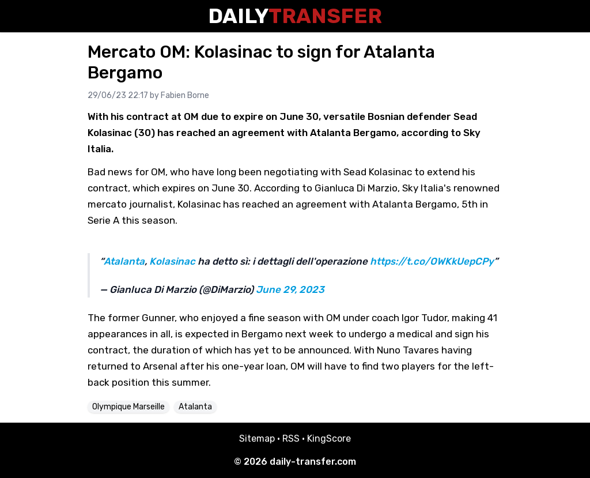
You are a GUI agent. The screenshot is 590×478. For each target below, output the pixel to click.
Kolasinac (172, 261)
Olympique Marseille (128, 407)
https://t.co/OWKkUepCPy (432, 261)
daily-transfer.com (313, 461)
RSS (291, 438)
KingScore (329, 438)
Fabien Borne (185, 95)
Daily (295, 15)
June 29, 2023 (290, 289)
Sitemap (257, 438)
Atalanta (124, 261)
